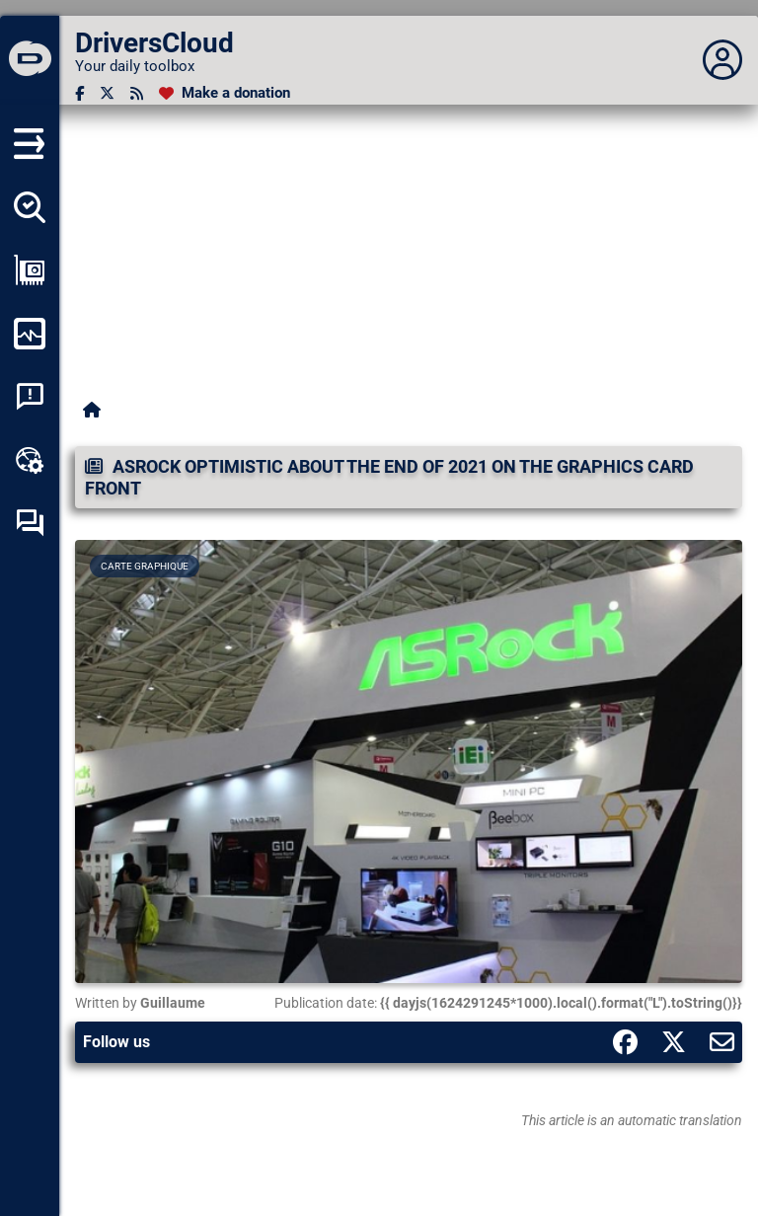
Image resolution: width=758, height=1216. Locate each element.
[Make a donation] (224, 93)
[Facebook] (79, 93)
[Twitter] (107, 93)
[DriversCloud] (29, 60)
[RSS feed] (136, 93)
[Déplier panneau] (722, 60)
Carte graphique (145, 566)
